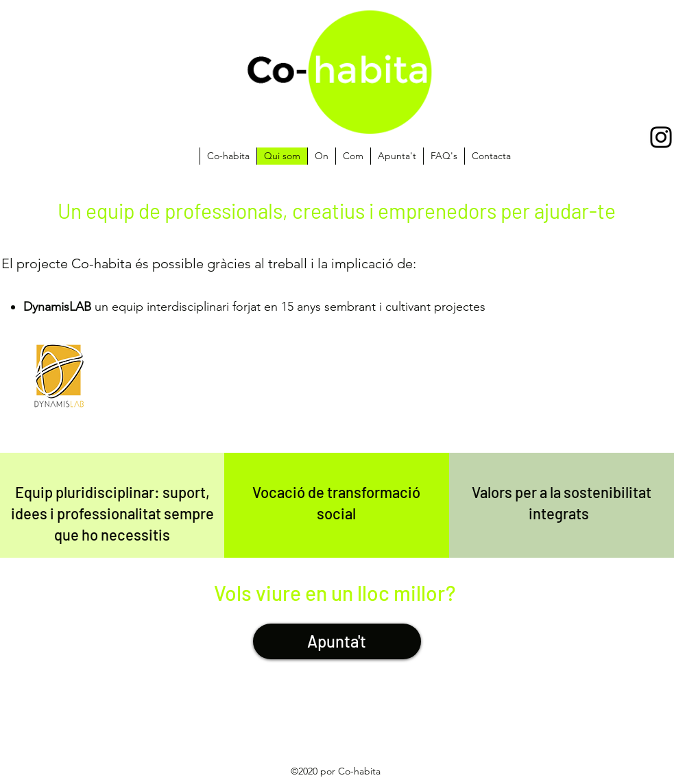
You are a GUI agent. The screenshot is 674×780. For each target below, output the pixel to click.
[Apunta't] (337, 641)
